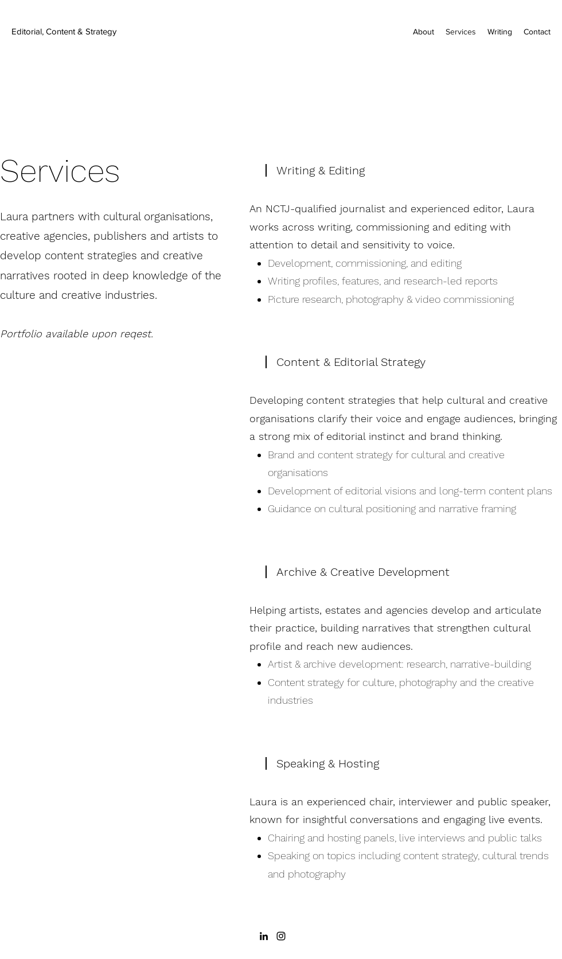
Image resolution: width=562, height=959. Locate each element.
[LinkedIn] (264, 936)
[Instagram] (281, 936)
